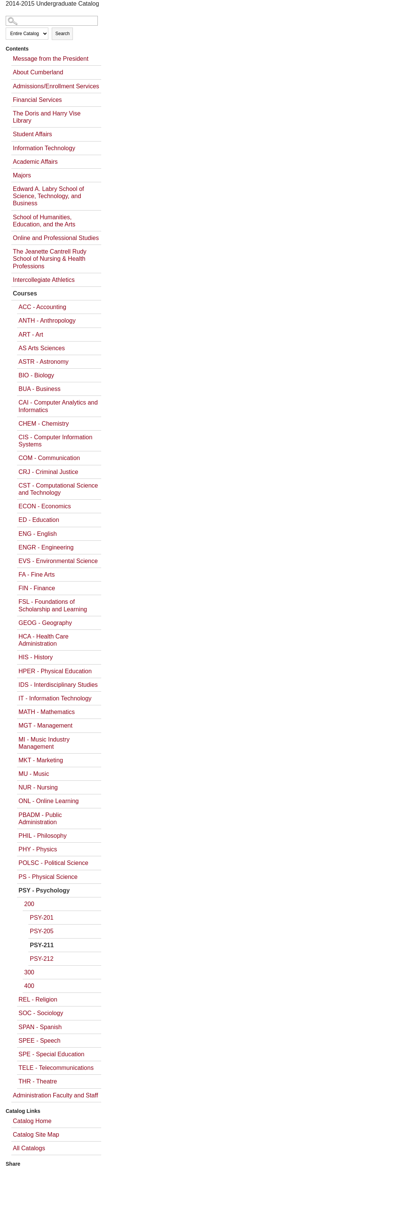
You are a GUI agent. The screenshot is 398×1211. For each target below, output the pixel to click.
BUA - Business (39, 389)
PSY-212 (42, 959)
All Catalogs (29, 1148)
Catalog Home (32, 1121)
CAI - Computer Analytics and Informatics (58, 406)
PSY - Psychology (44, 890)
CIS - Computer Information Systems (56, 441)
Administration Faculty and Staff (55, 1095)
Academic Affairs (35, 161)
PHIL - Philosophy (42, 835)
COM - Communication (49, 458)
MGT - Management (46, 725)
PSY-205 (42, 931)
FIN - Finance (37, 588)
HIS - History (36, 657)
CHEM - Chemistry (44, 423)
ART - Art (31, 334)
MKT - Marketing (41, 760)
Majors (22, 175)
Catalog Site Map (36, 1134)
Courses (25, 293)
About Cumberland (38, 72)
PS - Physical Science (48, 877)
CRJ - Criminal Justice (48, 472)
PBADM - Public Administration (40, 818)
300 (29, 972)
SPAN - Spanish (40, 1027)
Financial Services (37, 100)
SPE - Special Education (51, 1054)
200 (29, 904)
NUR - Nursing (38, 787)
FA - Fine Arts (37, 574)
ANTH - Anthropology (47, 320)
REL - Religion (38, 999)
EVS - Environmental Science (58, 561)
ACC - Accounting (42, 307)
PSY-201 (42, 917)
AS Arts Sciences (42, 348)
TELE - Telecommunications (56, 1068)
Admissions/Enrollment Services (56, 86)
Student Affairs (32, 134)
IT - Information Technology (55, 698)
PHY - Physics (38, 849)
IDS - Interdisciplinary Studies (58, 685)
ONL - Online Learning (49, 801)
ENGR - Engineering (46, 547)
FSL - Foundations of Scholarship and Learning (53, 605)
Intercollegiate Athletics (44, 280)
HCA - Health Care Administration (44, 640)
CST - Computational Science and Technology (58, 489)
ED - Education (39, 520)
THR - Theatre (38, 1081)
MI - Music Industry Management (44, 743)
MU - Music (34, 774)
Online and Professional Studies (56, 238)
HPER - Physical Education (55, 671)
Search (62, 33)
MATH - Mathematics (47, 712)
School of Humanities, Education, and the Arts (44, 221)
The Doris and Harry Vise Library (46, 117)
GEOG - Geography (45, 623)
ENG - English (38, 534)
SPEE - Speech (39, 1040)
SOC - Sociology (41, 1013)
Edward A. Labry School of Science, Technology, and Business (48, 196)
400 (29, 986)
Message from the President (50, 58)
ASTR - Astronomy (43, 362)
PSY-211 (42, 945)
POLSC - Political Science (53, 863)
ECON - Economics (45, 506)
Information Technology (44, 148)
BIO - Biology (36, 375)
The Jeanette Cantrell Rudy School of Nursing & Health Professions (49, 258)
